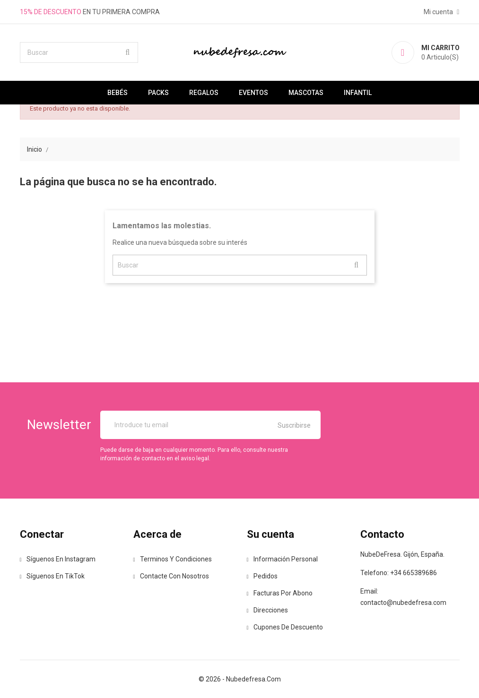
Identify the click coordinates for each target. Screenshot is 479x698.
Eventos (253, 92)
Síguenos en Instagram (58, 559)
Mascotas (305, 92)
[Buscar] (79, 52)
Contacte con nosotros (171, 576)
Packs (158, 92)
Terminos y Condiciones (172, 559)
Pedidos (262, 576)
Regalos (203, 92)
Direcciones (267, 610)
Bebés (117, 92)
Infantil (358, 92)
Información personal (282, 559)
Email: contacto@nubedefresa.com (403, 596)
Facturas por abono (280, 593)
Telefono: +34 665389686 (398, 573)
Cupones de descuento (285, 627)
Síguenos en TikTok (52, 576)
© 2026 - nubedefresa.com (240, 679)
